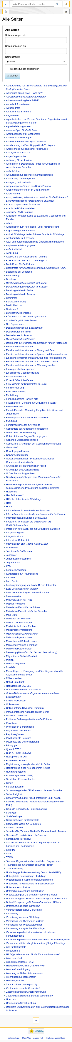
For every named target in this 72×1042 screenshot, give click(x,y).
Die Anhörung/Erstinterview (20, 339)
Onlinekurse (12, 704)
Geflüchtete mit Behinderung (21, 432)
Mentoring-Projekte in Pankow (21, 645)
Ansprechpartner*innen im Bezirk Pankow (27, 190)
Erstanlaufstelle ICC (16, 376)
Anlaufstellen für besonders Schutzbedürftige (29, 175)
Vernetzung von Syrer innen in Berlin (25, 921)
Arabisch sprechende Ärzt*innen (23, 204)
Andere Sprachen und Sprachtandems (26, 141)
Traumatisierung (14, 868)
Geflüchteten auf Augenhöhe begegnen (26, 436)
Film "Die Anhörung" (16, 391)
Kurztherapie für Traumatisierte (22, 574)
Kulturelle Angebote (16, 570)
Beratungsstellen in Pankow (20, 294)
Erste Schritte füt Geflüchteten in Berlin (26, 384)
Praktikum (11, 723)
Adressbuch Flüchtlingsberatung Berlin (26, 96)
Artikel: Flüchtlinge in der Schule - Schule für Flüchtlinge (35, 234)
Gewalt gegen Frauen (17, 451)
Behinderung (12, 275)
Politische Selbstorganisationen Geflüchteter (29, 719)
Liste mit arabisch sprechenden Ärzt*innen (28, 592)
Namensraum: (12, 57)
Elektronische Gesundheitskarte (22, 373)
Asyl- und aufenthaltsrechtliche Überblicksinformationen (35, 242)
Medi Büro (11, 615)
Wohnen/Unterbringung (18, 969)
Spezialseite (6, 12)
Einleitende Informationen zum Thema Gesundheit (32, 361)
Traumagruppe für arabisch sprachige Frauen (29, 865)
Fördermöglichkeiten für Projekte (23, 425)
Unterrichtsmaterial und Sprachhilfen (25, 891)
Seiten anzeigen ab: (15, 35)
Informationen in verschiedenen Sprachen (28, 510)
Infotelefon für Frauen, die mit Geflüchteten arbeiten (33, 529)
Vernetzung (12, 913)
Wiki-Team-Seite (14, 958)
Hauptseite (11, 491)
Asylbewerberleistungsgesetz (21, 245)
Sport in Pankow (14, 827)
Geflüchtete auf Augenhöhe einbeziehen (27, 429)
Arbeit (9, 223)
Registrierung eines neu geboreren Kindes (28, 768)
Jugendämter (13, 562)
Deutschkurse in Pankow (19, 335)
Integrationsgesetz (15, 532)
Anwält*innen (13, 193)
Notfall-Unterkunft (15, 682)
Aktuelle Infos (13, 108)
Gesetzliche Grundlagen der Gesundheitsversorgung (33, 443)
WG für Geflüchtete (16, 947)
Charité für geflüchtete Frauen (21, 320)
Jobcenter (11, 555)
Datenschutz (13, 1038)
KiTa (8, 566)
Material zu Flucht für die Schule (23, 607)
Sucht (9, 853)
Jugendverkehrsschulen (18, 558)
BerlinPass (11, 298)
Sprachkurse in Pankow (18, 839)
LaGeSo (10, 577)
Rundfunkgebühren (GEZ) (19, 775)
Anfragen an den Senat (18, 152)
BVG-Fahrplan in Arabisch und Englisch (26, 260)
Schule (9, 783)
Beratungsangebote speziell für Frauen (26, 283)
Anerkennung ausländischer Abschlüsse (27, 149)
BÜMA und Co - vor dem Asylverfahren (26, 316)
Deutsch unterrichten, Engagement (24, 328)
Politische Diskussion (17, 715)
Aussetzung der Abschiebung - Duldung (26, 256)
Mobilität (10, 667)
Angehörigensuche (16, 156)
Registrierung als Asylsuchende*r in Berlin (28, 764)
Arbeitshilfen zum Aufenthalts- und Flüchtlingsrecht (32, 227)
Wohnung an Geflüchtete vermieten (24, 973)
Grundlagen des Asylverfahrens (22, 469)
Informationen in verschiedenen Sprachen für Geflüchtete (36, 514)
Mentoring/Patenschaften (19, 648)
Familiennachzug (15, 387)
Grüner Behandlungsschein (20, 473)
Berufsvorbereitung (16, 301)
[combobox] (36, 62)
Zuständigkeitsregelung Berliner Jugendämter (29, 995)
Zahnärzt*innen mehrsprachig (21, 984)
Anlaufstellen (13, 171)
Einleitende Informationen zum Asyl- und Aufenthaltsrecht (36, 358)
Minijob (10, 660)
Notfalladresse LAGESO (18, 686)
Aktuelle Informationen (17, 104)
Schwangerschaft (15, 786)
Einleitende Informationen (19, 346)
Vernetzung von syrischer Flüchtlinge (25, 928)
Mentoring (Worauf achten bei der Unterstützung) (31, 652)
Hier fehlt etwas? (15, 495)
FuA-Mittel (11, 421)
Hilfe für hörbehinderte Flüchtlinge (23, 499)
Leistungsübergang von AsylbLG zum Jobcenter (31, 585)
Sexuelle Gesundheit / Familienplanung (26, 809)
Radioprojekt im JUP (17, 756)
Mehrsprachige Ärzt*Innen (19, 637)
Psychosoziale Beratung (18, 738)
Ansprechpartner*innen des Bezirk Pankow (28, 186)
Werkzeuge (66, 12)
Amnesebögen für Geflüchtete (21, 130)
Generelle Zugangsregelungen (22, 440)
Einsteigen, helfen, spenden (20, 369)
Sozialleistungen (14, 816)
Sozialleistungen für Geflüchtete (22, 820)
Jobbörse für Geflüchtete (19, 551)
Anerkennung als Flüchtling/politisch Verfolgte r (30, 145)
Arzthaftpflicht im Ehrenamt (20, 238)
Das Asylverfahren (15, 324)
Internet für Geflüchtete (18, 540)
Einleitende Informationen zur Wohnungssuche (30, 365)
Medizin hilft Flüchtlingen (19, 622)
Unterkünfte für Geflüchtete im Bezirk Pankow (30, 883)
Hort (8, 503)
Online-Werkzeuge (16, 700)
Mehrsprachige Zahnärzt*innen (22, 633)
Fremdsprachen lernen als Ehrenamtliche (27, 417)
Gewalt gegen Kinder (17, 455)
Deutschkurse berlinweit (18, 331)
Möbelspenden (13, 678)
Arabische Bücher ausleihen (20, 208)
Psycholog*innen (15, 734)
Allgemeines (12, 115)
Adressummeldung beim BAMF (22, 100)
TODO (9, 857)
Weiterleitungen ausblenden (24, 69)
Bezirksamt (12, 309)
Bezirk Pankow (14, 305)
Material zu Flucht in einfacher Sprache (26, 611)
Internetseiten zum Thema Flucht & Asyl (27, 544)
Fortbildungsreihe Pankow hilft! (22, 399)
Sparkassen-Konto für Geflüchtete (23, 824)
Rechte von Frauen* (16, 760)
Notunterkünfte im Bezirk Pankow (23, 689)
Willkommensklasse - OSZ (20, 962)
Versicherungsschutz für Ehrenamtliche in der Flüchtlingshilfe (38, 939)
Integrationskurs (14, 536)
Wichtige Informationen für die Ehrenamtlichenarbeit (33, 954)
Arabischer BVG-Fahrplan (19, 212)
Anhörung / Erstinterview (19, 160)
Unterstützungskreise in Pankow (23, 906)
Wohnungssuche (15, 980)
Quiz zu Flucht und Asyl (18, 753)
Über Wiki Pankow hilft (32, 1038)
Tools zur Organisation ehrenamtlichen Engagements (33, 861)
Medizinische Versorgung (19, 630)
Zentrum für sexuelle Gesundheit (23, 988)
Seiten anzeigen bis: (15, 46)
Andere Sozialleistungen (18, 137)
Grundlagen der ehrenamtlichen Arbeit (26, 466)
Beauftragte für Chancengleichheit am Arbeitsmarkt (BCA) (36, 268)
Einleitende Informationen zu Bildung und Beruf (30, 350)
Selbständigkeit (14, 794)
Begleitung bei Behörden (19, 272)
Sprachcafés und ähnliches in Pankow (26, 835)
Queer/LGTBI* (13, 749)
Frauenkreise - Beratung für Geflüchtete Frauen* (31, 403)
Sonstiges (11, 812)
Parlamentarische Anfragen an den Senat (27, 712)
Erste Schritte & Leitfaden (19, 380)
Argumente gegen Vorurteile (20, 230)
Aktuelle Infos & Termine (18, 111)
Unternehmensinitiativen (18, 887)
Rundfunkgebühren (16, 772)
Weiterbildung (13, 950)
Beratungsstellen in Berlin (19, 290)
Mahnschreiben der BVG (19, 600)
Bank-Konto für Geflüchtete (20, 264)
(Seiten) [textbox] (11, 61)
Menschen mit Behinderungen (21, 641)
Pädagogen (12, 745)
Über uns (11, 999)
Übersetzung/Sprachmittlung (21, 1003)
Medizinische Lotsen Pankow (21, 626)
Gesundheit (12, 447)
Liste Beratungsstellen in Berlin (22, 589)
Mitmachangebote (15, 663)
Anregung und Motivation (19, 182)
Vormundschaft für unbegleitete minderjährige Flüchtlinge (36, 943)
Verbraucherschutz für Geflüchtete (24, 910)
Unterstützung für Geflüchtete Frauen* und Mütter (32, 894)
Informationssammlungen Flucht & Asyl (26, 518)
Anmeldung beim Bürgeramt (20, 178)
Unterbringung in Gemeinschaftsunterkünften (29, 880)
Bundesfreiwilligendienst (18, 313)
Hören (9, 506)
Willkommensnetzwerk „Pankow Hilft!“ (25, 965)
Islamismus (12, 547)
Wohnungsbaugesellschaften (21, 977)
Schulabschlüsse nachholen (20, 779)
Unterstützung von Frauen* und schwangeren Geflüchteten (36, 898)
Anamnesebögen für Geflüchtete (23, 134)
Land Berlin (12, 581)
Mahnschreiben (14, 596)
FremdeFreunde (14, 406)
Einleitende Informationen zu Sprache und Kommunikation (36, 354)
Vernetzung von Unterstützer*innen (24, 924)
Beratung (11, 279)
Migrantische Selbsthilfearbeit (21, 656)
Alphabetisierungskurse (18, 126)
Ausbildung (12, 253)
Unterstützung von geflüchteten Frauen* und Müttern (33, 902)
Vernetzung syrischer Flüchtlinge (23, 917)
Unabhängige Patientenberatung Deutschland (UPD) (33, 872)
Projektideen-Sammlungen (20, 727)
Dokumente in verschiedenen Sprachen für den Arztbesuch (37, 343)
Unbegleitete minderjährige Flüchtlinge (26, 876)
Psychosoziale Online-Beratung (22, 741)
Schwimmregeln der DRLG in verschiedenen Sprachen (34, 790)
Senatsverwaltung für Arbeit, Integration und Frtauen (33, 798)
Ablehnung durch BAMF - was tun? (24, 93)
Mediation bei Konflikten (18, 618)
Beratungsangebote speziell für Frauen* (27, 286)
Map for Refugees (15, 603)
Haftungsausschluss (55, 1038)
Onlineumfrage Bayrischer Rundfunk (25, 708)
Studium (10, 850)
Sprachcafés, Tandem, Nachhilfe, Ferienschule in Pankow (36, 831)
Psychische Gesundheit (18, 730)
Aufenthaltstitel (13, 249)
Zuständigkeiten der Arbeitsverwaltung (26, 992)
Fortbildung (12, 395)
